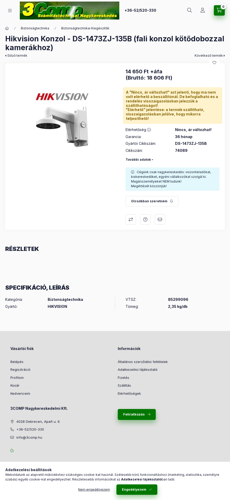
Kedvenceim (20, 393)
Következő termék (209, 55)
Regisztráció (20, 369)
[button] (62, 120)
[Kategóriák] (10, 10)
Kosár (15, 385)
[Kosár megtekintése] (219, 10)
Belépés (16, 362)
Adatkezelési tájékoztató (138, 369)
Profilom (17, 377)
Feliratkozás (134, 414)
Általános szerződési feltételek (143, 362)
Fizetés (123, 377)
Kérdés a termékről (145, 219)
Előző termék (17, 55)
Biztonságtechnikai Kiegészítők (85, 28)
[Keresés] (189, 10)
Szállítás (124, 385)
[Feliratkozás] (152, 201)
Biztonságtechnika (35, 28)
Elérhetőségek (129, 393)
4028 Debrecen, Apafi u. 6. (38, 421)
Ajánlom (160, 219)
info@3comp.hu (29, 437)
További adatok (138, 159)
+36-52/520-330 (140, 10)
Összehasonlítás (131, 219)
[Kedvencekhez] (214, 63)
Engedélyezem (134, 489)
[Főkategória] (7, 28)
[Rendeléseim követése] (202, 10)
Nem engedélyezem (94, 489)
